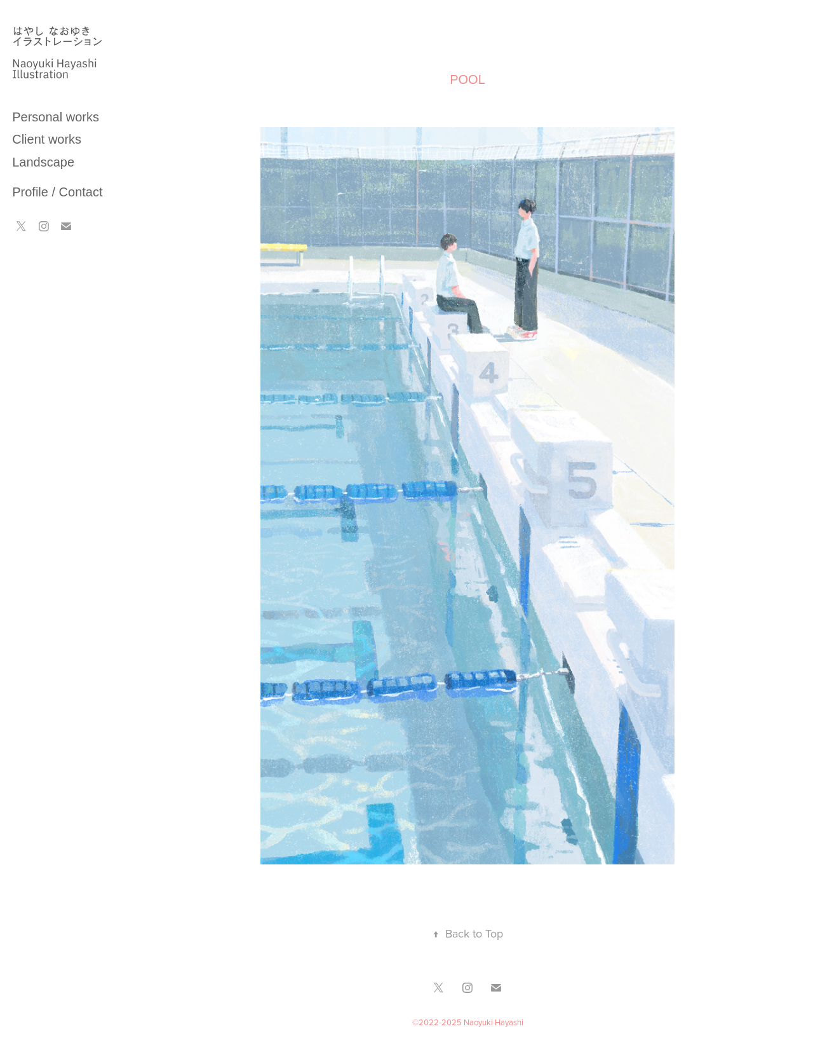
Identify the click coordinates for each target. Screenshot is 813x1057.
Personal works (55, 117)
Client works (46, 139)
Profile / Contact (57, 192)
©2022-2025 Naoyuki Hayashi (467, 1022)
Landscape (43, 162)
